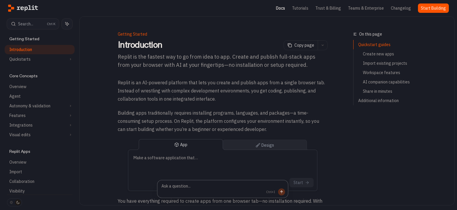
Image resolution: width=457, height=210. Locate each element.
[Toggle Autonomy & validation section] (40, 106)
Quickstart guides (374, 44)
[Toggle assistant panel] (67, 24)
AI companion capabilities (386, 82)
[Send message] (271, 191)
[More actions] (323, 45)
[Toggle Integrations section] (40, 125)
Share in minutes (377, 91)
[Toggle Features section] (40, 115)
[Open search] (33, 24)
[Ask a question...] (222, 189)
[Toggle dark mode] (14, 202)
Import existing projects (385, 63)
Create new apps (378, 54)
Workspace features (381, 72)
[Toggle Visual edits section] (40, 134)
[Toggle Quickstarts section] (40, 59)
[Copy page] (301, 45)
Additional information (378, 100)
